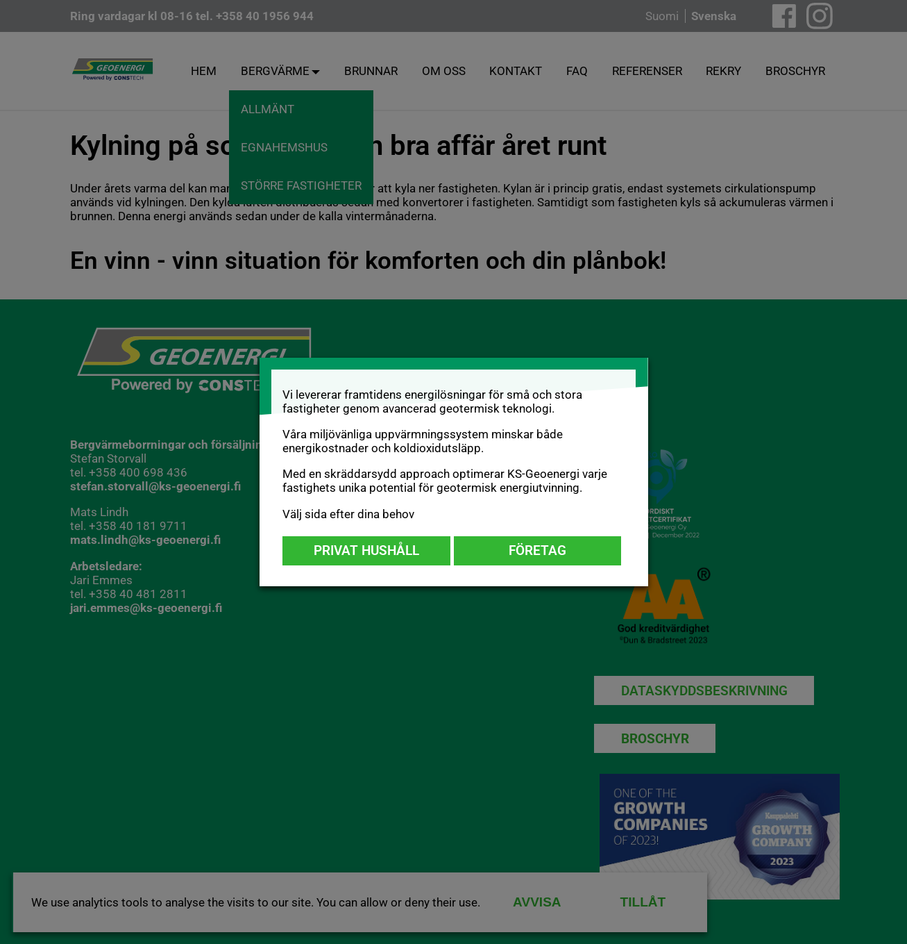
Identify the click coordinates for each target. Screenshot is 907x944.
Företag (537, 550)
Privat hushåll (366, 550)
